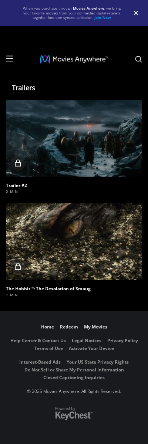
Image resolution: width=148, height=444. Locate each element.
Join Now (102, 17)
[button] (74, 138)
